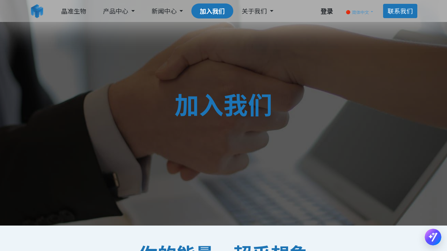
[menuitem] (74, 10)
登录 (327, 10)
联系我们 (400, 10)
